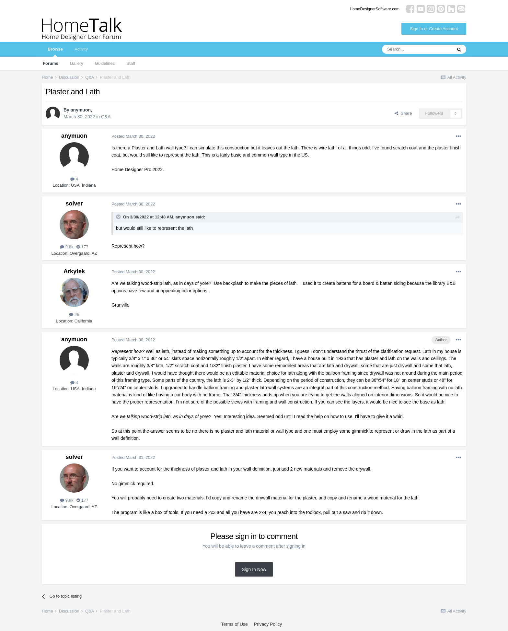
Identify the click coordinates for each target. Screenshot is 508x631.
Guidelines (105, 63)
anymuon (81, 109)
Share (403, 113)
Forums (50, 63)
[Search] (417, 49)
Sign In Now (254, 569)
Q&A (106, 116)
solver (74, 203)
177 (82, 246)
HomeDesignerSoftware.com (374, 9)
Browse (55, 52)
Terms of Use (234, 624)
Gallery (76, 63)
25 (74, 314)
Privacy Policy (268, 624)
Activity (81, 49)
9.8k (66, 246)
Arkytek (74, 271)
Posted (133, 136)
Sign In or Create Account (434, 28)
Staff (130, 63)
